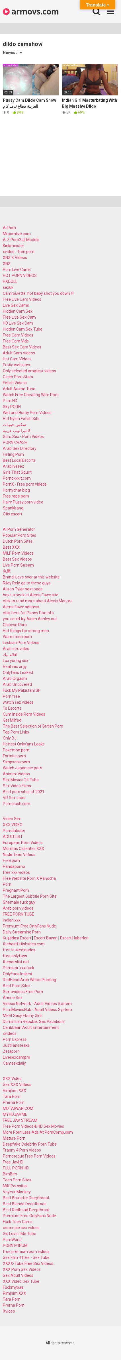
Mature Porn (14, 1138)
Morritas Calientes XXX (23, 848)
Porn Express (14, 1039)
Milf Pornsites (15, 1186)
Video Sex (12, 818)
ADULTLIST (13, 836)
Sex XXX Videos (17, 1084)
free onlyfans (15, 956)
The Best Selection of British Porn (33, 726)
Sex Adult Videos (18, 1275)
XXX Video (12, 1078)
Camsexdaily (14, 1063)
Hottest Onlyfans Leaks (24, 744)
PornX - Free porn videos (25, 484)
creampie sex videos (21, 1227)
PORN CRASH (15, 442)
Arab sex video (16, 648)
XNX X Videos (15, 257)
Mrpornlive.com (17, 233)
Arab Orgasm (15, 678)
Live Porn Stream (18, 565)
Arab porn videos (18, 908)
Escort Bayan (46, 938)
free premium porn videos (26, 1251)
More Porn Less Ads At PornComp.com (38, 1132)
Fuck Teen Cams (17, 1221)
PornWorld (12, 1239)
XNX (7, 263)
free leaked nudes (19, 950)
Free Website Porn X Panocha (29, 878)
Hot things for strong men (26, 630)
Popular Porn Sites (19, 535)
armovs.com (31, 11)
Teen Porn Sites (17, 1180)
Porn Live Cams (17, 269)
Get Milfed (12, 720)
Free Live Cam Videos (22, 299)
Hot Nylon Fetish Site (21, 418)
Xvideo (9, 1311)
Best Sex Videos (17, 559)
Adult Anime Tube (19, 389)
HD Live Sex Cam (18, 323)
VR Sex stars (14, 797)
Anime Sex (12, 997)
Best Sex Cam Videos (22, 347)
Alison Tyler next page (23, 589)
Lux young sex (15, 660)
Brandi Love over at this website (31, 577)
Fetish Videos (15, 383)
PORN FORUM (15, 1245)
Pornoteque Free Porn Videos (29, 1156)
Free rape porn (16, 496)
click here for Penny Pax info (28, 613)
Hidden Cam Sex (17, 311)
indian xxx (11, 920)
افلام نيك (10, 654)
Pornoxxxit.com (17, 478)
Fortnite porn (14, 756)
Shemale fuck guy (19, 902)
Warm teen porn (17, 636)
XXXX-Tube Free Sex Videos (28, 1263)
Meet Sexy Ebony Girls (22, 1015)
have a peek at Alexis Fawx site (30, 595)
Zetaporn (11, 1051)
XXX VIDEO (12, 824)
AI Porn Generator (19, 529)
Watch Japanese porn (22, 768)
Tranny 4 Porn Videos (22, 1150)
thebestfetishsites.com (24, 944)
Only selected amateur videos (29, 371)
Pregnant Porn (16, 890)
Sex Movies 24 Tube (21, 780)
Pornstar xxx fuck (18, 968)
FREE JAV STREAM (20, 1120)
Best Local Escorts (19, 460)
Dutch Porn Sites (18, 541)
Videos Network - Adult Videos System (37, 1003)
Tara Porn (11, 1096)
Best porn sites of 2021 (23, 791)
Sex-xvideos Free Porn (23, 991)
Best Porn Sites (16, 985)
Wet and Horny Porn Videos (27, 412)
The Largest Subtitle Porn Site (30, 896)
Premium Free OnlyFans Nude (29, 926)
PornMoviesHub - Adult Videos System (37, 1009)
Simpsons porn (16, 762)
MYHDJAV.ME (15, 1114)
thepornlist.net (16, 962)
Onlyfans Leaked (18, 672)
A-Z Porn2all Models (21, 239)
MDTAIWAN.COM (18, 1108)
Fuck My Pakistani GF (21, 690)
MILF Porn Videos (18, 553)
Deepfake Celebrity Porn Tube (30, 1144)
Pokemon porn (16, 750)
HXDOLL (10, 281)
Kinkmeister (13, 245)
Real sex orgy (15, 666)
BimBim (10, 1174)
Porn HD (10, 400)
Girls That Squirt (17, 472)
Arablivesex (13, 466)
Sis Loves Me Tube (19, 1233)
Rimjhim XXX (14, 1090)
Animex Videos (16, 774)
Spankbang (13, 508)
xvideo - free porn (18, 251)
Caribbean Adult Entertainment (31, 1027)
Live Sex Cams (16, 305)
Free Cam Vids (16, 341)
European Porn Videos (23, 842)
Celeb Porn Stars (18, 377)
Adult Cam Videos (19, 353)
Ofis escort (12, 514)
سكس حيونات (14, 424)
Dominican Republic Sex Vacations (34, 1021)
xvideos (10, 1033)
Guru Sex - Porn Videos (23, 436)
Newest (10, 52)
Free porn (11, 860)
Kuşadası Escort (17, 938)
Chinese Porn (15, 624)
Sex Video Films (17, 786)
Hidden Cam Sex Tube (22, 329)
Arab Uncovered (17, 684)
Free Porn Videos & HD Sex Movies (33, 1126)
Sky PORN (12, 406)
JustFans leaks (16, 1045)
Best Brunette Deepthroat (26, 1198)
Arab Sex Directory (19, 448)
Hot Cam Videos (17, 359)
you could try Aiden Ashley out (30, 619)
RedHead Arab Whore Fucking (29, 979)
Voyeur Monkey (17, 1192)
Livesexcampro (16, 1057)
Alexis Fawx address (21, 607)
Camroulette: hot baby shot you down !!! (38, 293)
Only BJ (10, 738)
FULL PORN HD (16, 1168)
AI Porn (9, 227)
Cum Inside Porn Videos (24, 714)
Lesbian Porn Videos (21, 642)
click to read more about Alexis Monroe (38, 601)
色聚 (7, 571)
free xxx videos (16, 872)
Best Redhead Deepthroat (26, 1210)
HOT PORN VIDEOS (20, 275)
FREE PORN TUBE (18, 914)
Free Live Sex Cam (19, 317)
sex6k (8, 287)
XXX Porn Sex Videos (22, 1269)
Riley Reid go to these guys (27, 583)
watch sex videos (18, 702)
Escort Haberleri (74, 938)
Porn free (11, 696)
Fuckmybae (13, 1287)
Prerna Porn (13, 1102)
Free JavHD (13, 1162)
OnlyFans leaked (17, 974)
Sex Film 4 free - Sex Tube (26, 1257)
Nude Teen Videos (19, 854)
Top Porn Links (16, 732)
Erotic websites (16, 365)
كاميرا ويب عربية (17, 430)
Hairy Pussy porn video (23, 502)
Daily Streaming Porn (22, 932)
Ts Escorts (12, 708)
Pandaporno (14, 866)
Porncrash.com (16, 803)
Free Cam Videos (18, 335)
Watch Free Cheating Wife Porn (31, 394)
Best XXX (11, 547)
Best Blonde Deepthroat (24, 1204)
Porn (7, 884)
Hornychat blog (16, 490)
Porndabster (14, 830)
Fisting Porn (13, 454)
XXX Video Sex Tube (21, 1281)
